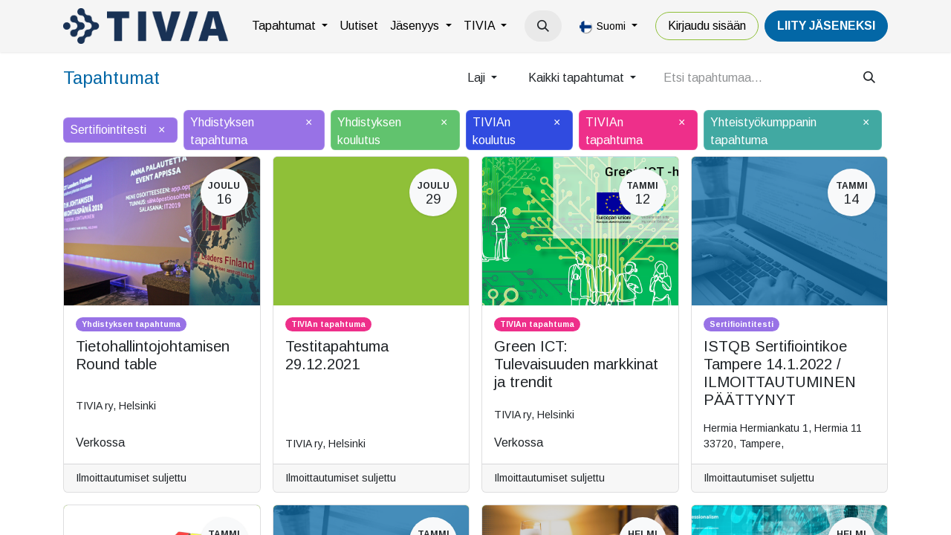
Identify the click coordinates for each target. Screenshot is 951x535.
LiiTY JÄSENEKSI (826, 25)
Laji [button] (477, 77)
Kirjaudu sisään (707, 25)
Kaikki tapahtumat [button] (577, 77)
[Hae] (869, 78)
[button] (543, 26)
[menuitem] (290, 26)
